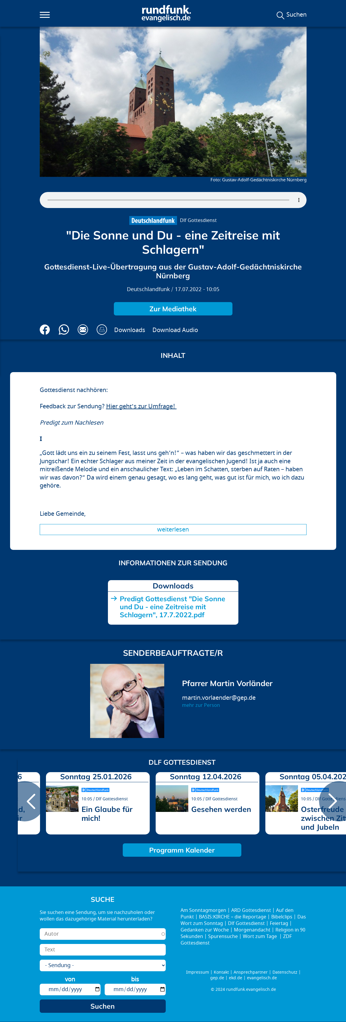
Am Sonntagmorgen (203, 910)
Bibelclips (281, 917)
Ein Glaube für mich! (107, 813)
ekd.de (235, 978)
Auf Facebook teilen (45, 329)
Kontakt (221, 972)
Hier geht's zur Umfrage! (141, 406)
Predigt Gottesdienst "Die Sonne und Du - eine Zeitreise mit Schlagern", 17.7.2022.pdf (172, 607)
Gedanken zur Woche (205, 930)
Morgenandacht (252, 930)
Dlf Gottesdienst (198, 220)
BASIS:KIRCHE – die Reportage (232, 917)
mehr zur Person (201, 705)
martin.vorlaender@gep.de (219, 698)
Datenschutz (284, 972)
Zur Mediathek (173, 308)
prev (24, 801)
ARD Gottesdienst (251, 910)
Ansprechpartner (251, 972)
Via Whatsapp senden (64, 329)
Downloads (129, 330)
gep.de (217, 978)
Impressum (197, 972)
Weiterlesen (173, 529)
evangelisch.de (262, 978)
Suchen (296, 15)
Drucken (102, 329)
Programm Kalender (182, 850)
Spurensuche (223, 936)
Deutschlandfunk (148, 289)
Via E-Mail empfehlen (83, 329)
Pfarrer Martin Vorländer (227, 683)
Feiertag (279, 923)
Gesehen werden (221, 809)
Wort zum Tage (260, 936)
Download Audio (175, 330)
